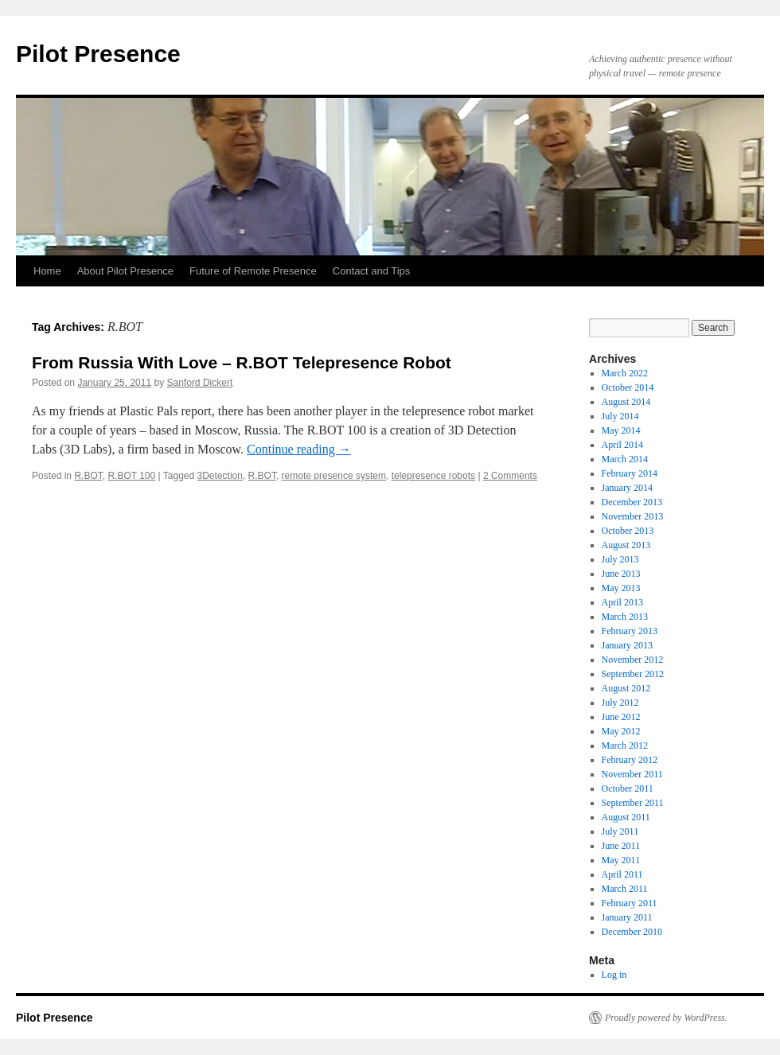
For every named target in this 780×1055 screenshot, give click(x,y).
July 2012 (620, 702)
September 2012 (633, 673)
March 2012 (625, 745)
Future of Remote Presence (253, 271)
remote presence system (334, 475)
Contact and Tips (372, 271)
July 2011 (620, 831)
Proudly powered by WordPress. (666, 1017)
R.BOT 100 (131, 475)
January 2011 (627, 917)
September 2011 (633, 802)
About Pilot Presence (125, 271)
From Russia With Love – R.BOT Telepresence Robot (241, 362)
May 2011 (621, 860)
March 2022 (625, 373)
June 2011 (621, 845)
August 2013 (626, 545)
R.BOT (88, 475)
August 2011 (626, 817)
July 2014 (620, 416)
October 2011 (627, 788)
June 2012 (621, 716)
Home (47, 271)
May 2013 (621, 588)
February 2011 (629, 903)
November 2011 (632, 774)
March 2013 (625, 616)
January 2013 (627, 645)
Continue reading (299, 449)
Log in (614, 974)
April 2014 (622, 444)
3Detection (220, 475)
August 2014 (626, 401)
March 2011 (625, 888)
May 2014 (621, 430)
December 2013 (632, 502)
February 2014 (629, 473)
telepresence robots (433, 475)
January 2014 (627, 487)
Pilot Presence (98, 54)
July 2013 (620, 559)
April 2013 (622, 602)
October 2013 (628, 530)
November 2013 (633, 516)
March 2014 (625, 459)
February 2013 (629, 631)
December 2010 (632, 931)
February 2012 (629, 759)
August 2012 (626, 688)
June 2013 (621, 573)
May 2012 (621, 731)
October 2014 (628, 387)
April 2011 (622, 874)
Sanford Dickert (200, 382)
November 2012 (633, 659)
